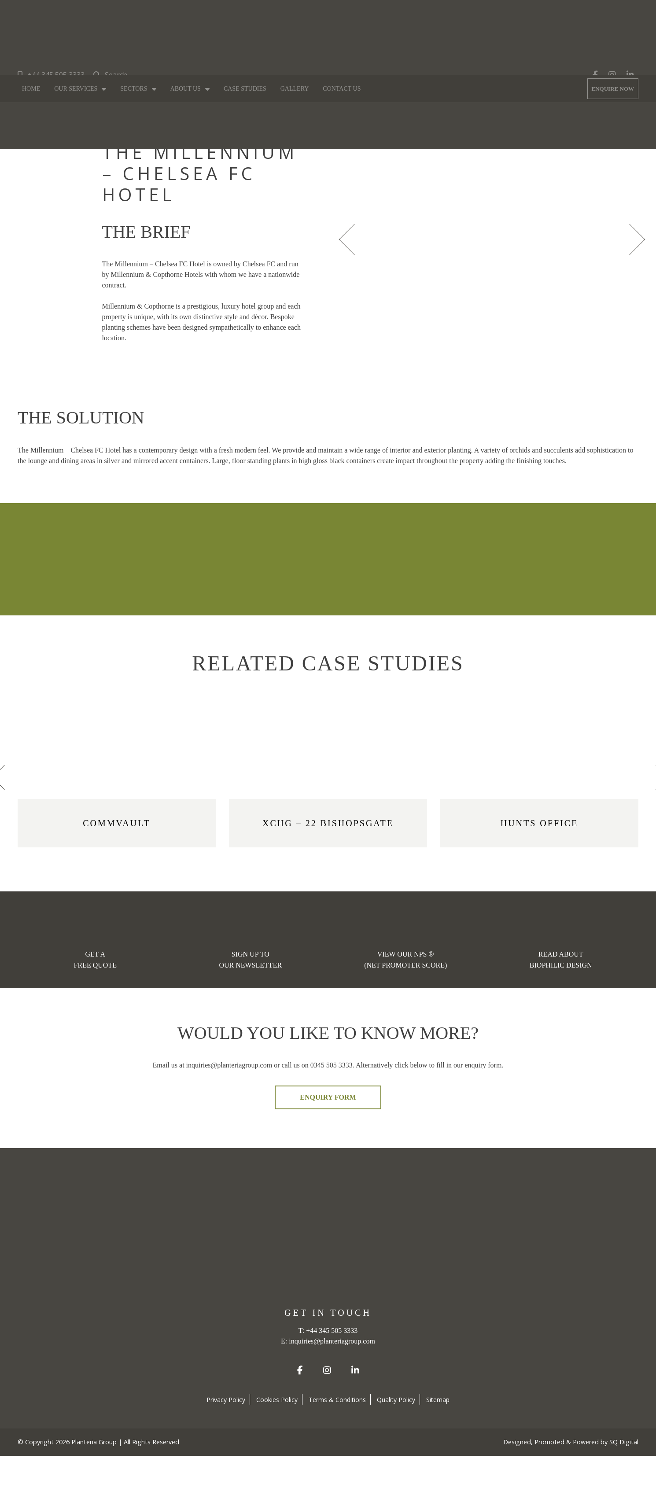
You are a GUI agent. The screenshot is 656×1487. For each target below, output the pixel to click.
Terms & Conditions (337, 1399)
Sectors (133, 88)
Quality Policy (396, 1399)
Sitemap (438, 1399)
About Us (185, 88)
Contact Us (342, 88)
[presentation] (350, 238)
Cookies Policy (277, 1399)
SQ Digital (623, 1442)
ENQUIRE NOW (613, 88)
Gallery (294, 88)
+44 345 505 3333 (51, 75)
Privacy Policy (225, 1399)
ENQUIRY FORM (328, 1097)
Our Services (75, 88)
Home (31, 88)
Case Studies (245, 88)
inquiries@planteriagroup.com (332, 1341)
